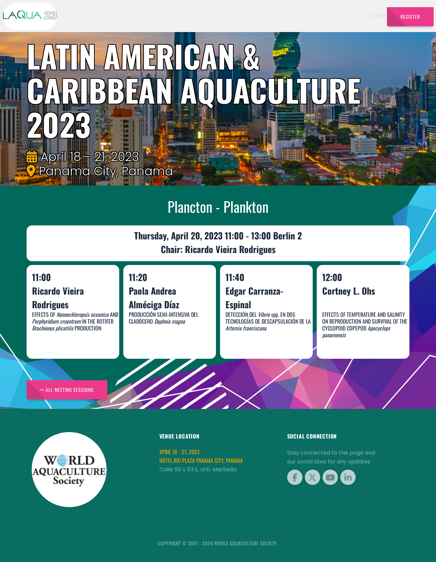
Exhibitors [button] (201, 15)
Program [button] (299, 15)
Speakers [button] (165, 15)
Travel (368, 15)
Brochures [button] (335, 15)
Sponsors (268, 15)
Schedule (237, 15)
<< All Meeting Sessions (67, 389)
